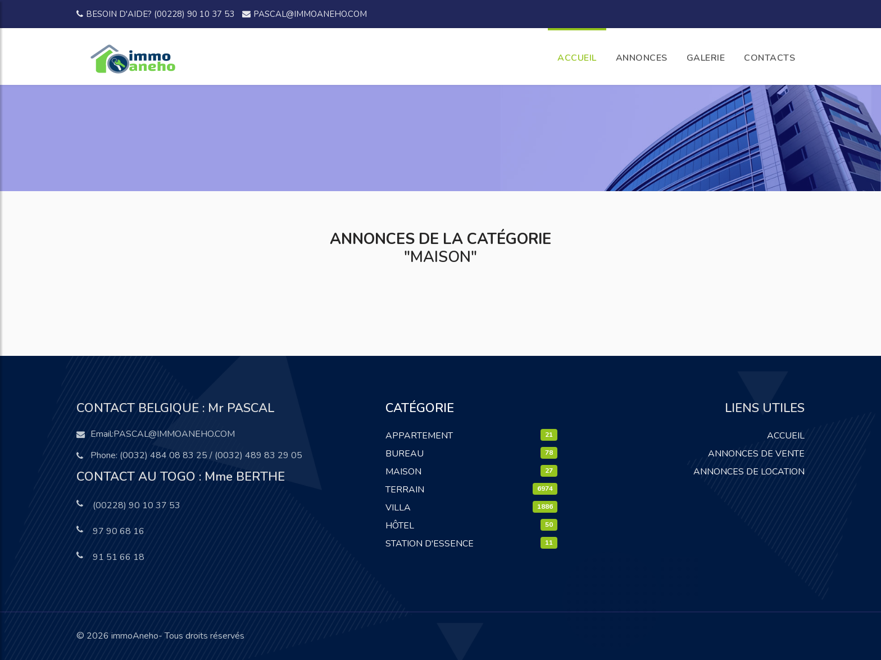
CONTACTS (769, 58)
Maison (403, 471)
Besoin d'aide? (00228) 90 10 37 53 (155, 14)
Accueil (786, 436)
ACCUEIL (577, 58)
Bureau (404, 453)
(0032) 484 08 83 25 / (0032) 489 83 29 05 (211, 455)
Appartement (419, 436)
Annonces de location (749, 471)
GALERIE (706, 58)
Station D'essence (429, 543)
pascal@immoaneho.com (304, 14)
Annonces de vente (756, 453)
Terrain (404, 489)
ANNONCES (641, 58)
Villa (398, 507)
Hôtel (399, 525)
